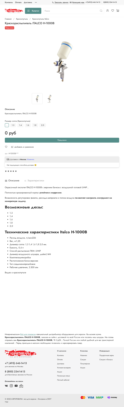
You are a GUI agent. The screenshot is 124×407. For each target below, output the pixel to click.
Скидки (83, 359)
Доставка (28, 2)
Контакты (9, 2)
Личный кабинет (63, 380)
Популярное (85, 363)
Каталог (33, 10)
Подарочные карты (106, 355)
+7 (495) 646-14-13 (16, 363)
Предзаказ (62, 140)
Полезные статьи (63, 376)
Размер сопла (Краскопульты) (17, 121)
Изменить (30, 159)
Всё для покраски (28, 334)
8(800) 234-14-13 (110, 2)
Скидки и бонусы (106, 359)
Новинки (83, 355)
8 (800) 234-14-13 (15, 371)
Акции (59, 372)
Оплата (18, 2)
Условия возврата (64, 367)
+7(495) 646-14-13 (92, 2)
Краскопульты (22, 18)
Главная (8, 18)
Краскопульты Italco (40, 18)
